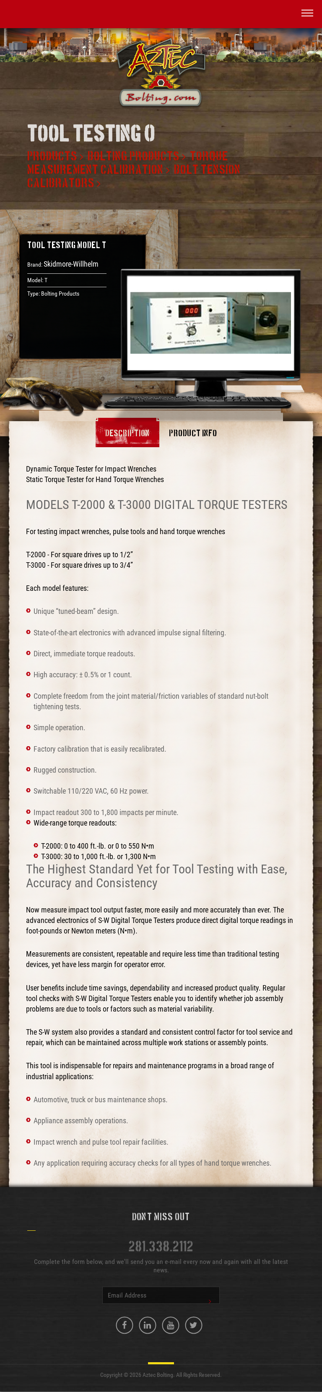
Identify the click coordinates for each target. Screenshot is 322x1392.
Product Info (193, 434)
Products (52, 157)
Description (127, 434)
